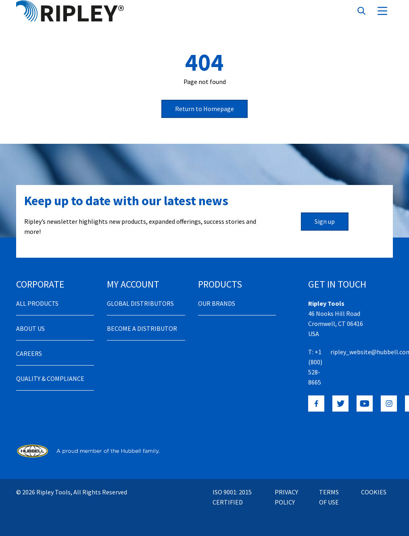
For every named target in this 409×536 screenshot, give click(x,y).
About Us (30, 328)
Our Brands (216, 303)
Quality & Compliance (50, 378)
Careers (29, 353)
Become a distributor (142, 328)
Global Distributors (140, 303)
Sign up (325, 221)
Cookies (373, 492)
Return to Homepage (204, 109)
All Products (37, 303)
